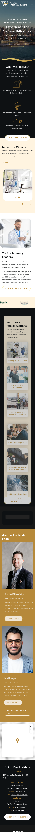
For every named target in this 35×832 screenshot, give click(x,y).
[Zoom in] (30, 726)
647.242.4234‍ (20, 791)
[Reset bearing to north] (30, 732)
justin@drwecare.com (19, 794)
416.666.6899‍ (20, 807)
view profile (19, 618)
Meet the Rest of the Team (16, 712)
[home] (13, 3)
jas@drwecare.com (20, 810)
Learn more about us (17, 138)
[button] (32, 3)
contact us (17, 44)
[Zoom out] (30, 729)
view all (7, 163)
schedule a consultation (16, 289)
